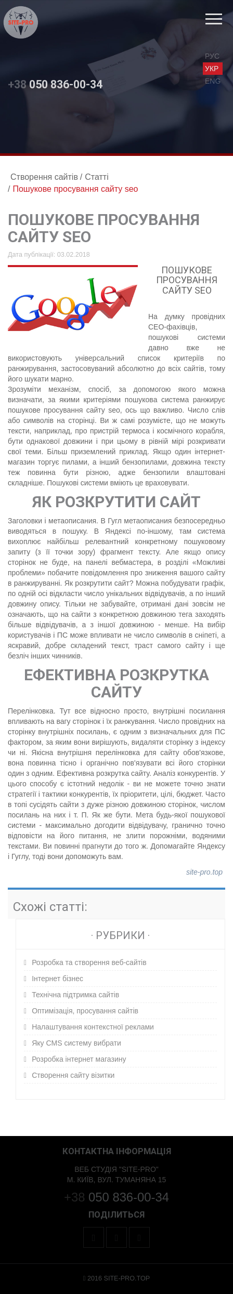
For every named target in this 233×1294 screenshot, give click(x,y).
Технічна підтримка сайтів (75, 995)
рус (212, 56)
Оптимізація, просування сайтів (85, 1011)
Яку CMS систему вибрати (76, 1043)
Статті (96, 177)
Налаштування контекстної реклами (93, 1027)
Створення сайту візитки (73, 1075)
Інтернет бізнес (57, 978)
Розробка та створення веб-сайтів (89, 962)
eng (213, 81)
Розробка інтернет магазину (79, 1059)
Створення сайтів (44, 177)
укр (211, 68)
